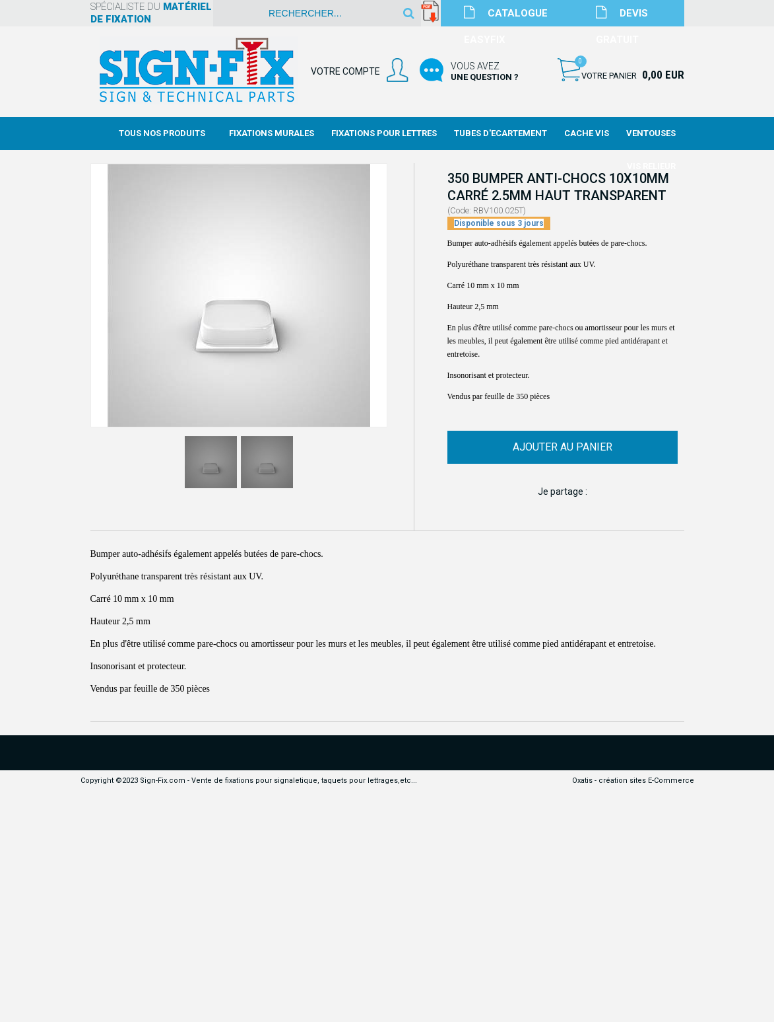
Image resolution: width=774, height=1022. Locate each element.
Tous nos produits (162, 133)
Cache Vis (586, 133)
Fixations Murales (271, 133)
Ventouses (651, 133)
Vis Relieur (651, 166)
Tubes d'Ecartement (500, 133)
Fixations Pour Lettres (384, 133)
